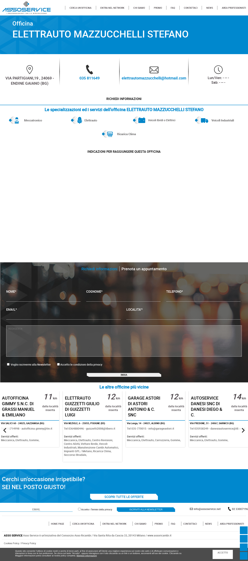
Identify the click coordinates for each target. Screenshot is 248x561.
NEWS (209, 7)
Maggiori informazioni (87, 555)
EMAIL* (63, 320)
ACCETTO (223, 552)
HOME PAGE (57, 535)
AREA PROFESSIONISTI (234, 7)
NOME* (43, 302)
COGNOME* (123, 302)
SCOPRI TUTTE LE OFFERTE (124, 509)
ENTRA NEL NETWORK (112, 7)
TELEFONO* (203, 302)
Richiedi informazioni (124, 100)
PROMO (158, 7)
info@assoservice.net (207, 521)
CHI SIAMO (139, 7)
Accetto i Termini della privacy (96, 521)
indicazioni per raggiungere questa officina (124, 157)
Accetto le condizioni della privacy (81, 371)
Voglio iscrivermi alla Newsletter (29, 371)
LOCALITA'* (183, 320)
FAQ (173, 7)
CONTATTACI (190, 7)
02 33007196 (240, 521)
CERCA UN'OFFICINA (80, 7)
